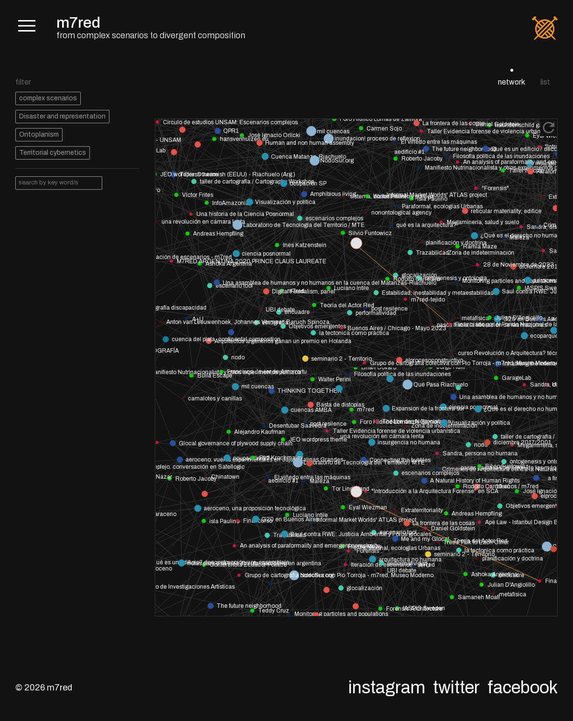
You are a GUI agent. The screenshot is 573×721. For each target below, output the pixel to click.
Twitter (456, 687)
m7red (78, 22)
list (545, 82)
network (511, 82)
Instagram (386, 687)
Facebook (522, 687)
